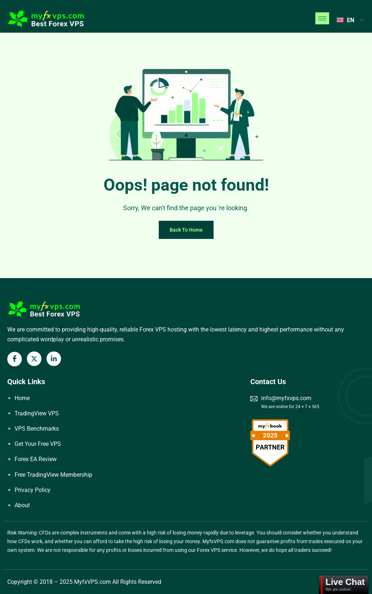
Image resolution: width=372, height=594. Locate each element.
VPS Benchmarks (37, 428)
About (22, 505)
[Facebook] (14, 359)
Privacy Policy (32, 490)
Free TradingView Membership (53, 474)
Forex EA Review (36, 459)
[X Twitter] (34, 358)
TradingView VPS (37, 413)
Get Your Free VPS (38, 443)
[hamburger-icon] (322, 18)
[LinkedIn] (53, 358)
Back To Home (186, 230)
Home (22, 398)
